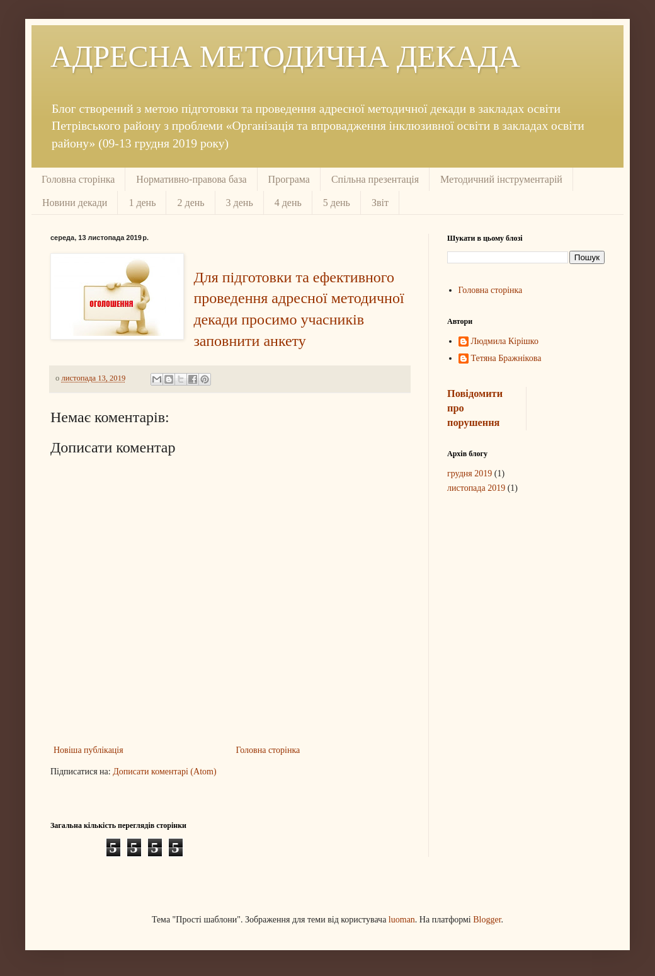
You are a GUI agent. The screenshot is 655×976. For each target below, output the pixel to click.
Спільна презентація (375, 179)
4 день (288, 202)
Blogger (487, 919)
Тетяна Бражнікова (506, 358)
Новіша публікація (88, 750)
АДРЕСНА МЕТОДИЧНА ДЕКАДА (285, 56)
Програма (289, 179)
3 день (239, 202)
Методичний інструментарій (501, 179)
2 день (190, 202)
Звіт (380, 202)
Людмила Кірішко (504, 341)
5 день (336, 202)
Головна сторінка (78, 179)
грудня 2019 (469, 473)
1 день (142, 202)
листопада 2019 (476, 488)
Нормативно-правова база (191, 179)
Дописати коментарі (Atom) (164, 771)
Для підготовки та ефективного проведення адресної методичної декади (298, 298)
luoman (402, 919)
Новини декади (74, 202)
